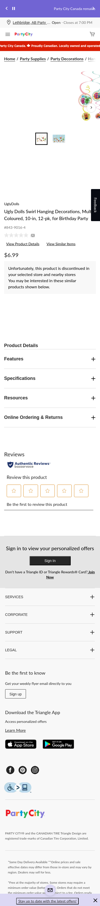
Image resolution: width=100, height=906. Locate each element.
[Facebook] (10, 770)
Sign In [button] (50, 561)
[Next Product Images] (91, 108)
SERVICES (50, 596)
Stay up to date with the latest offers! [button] (47, 901)
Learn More (15, 730)
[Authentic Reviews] (29, 465)
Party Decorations (66, 58)
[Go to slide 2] (59, 139)
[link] (21, 235)
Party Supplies (33, 58)
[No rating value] (17, 235)
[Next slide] (93, 9)
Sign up (16, 694)
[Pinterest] (23, 770)
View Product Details (22, 244)
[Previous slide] (6, 9)
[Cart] (92, 34)
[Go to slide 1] (41, 139)
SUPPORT (50, 632)
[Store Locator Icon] (8, 23)
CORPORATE (50, 614)
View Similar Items (61, 244)
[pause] (13, 9)
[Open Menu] (7, 34)
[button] (14, 490)
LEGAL (50, 650)
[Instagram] (35, 770)
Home (9, 58)
